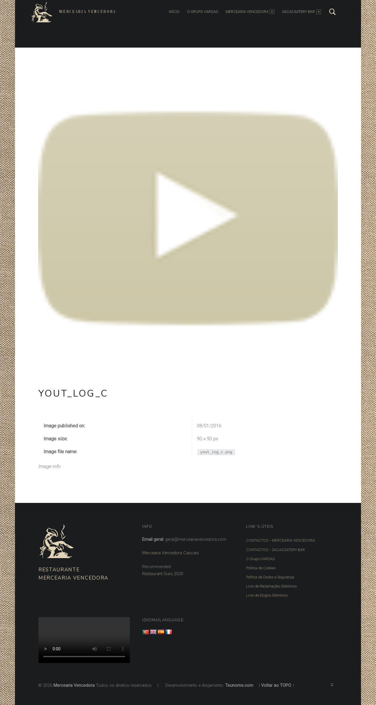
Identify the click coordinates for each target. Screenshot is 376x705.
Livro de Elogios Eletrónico (265, 591)
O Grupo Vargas (200, 11)
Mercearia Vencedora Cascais (170, 552)
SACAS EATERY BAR (299, 11)
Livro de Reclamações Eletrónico (270, 582)
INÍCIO (172, 11)
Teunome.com (239, 680)
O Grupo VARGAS (259, 557)
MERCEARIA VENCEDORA (247, 11)
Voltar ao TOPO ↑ (277, 680)
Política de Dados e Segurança (268, 574)
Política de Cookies (260, 565)
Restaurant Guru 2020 (162, 573)
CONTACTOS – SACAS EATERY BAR (274, 549)
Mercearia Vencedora (85, 11)
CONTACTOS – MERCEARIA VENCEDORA (278, 540)
